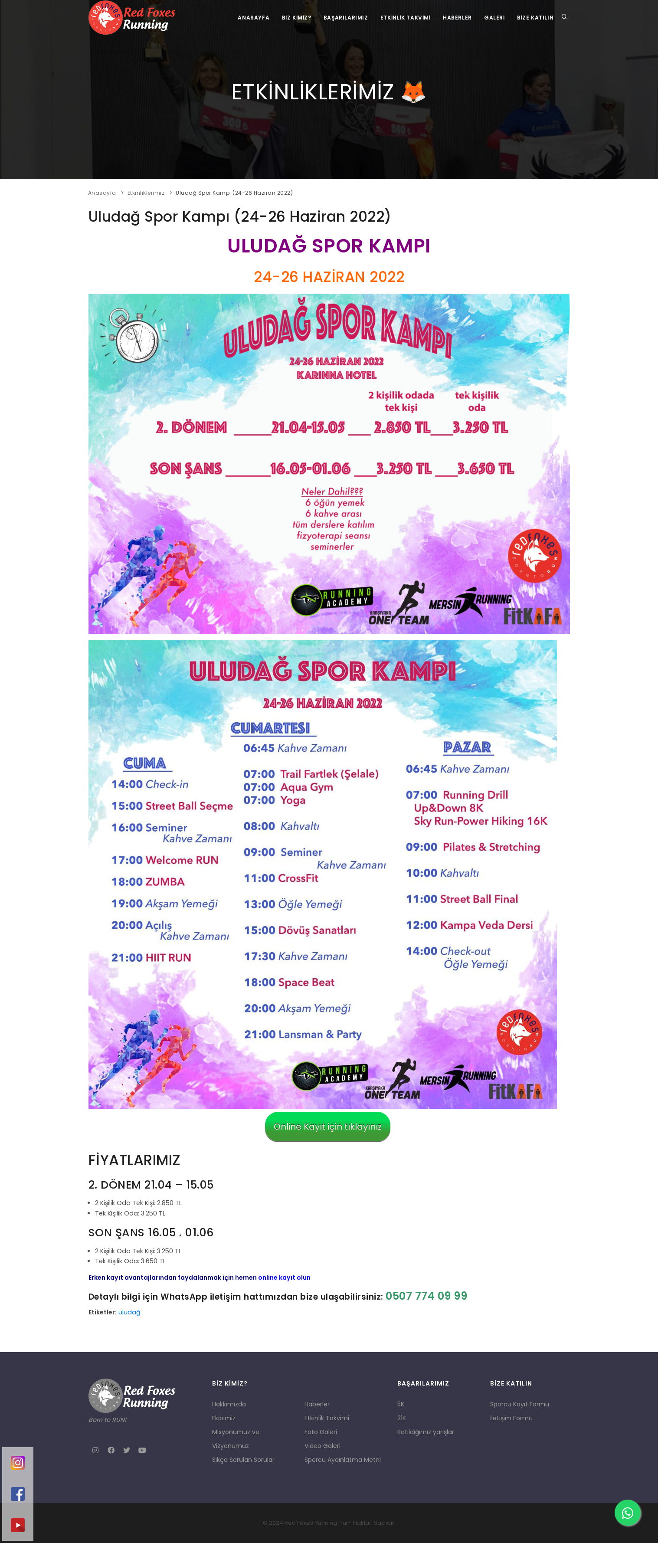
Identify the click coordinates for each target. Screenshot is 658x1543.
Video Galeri (322, 1445)
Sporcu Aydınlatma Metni (342, 1459)
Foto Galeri (320, 1432)
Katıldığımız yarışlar (425, 1432)
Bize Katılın (535, 17)
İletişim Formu (511, 1418)
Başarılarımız (342, 17)
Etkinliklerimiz (146, 193)
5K (400, 1404)
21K (401, 1418)
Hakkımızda (229, 1404)
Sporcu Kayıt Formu (519, 1404)
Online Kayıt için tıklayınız (328, 1126)
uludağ (129, 1312)
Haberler (455, 17)
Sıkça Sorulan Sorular (243, 1459)
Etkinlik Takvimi (403, 17)
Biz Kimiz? (292, 17)
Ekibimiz (224, 1418)
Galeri (493, 17)
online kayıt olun (284, 1277)
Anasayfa (249, 17)
